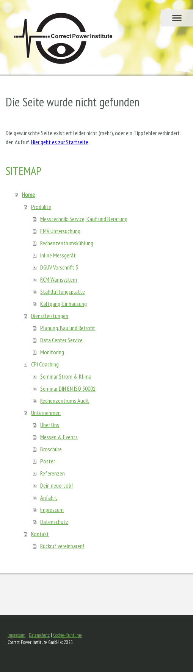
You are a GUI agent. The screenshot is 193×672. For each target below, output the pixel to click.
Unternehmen (46, 412)
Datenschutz (54, 521)
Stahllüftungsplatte (62, 291)
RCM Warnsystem (58, 279)
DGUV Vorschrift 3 (59, 267)
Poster (47, 461)
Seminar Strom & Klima (65, 376)
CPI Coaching (45, 364)
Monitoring (52, 352)
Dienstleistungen (49, 316)
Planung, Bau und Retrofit (67, 328)
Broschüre (51, 449)
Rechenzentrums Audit (64, 400)
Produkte (41, 206)
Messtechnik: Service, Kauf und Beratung (83, 219)
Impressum (52, 509)
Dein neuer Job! (56, 485)
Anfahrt (48, 497)
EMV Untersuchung (60, 231)
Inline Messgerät (58, 255)
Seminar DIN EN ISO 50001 (68, 388)
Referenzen (52, 473)
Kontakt (40, 534)
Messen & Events (59, 437)
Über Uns (49, 425)
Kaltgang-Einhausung (63, 303)
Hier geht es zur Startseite (59, 142)
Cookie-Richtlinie (67, 635)
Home (28, 194)
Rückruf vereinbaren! (62, 546)
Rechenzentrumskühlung (66, 243)
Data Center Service (61, 340)
